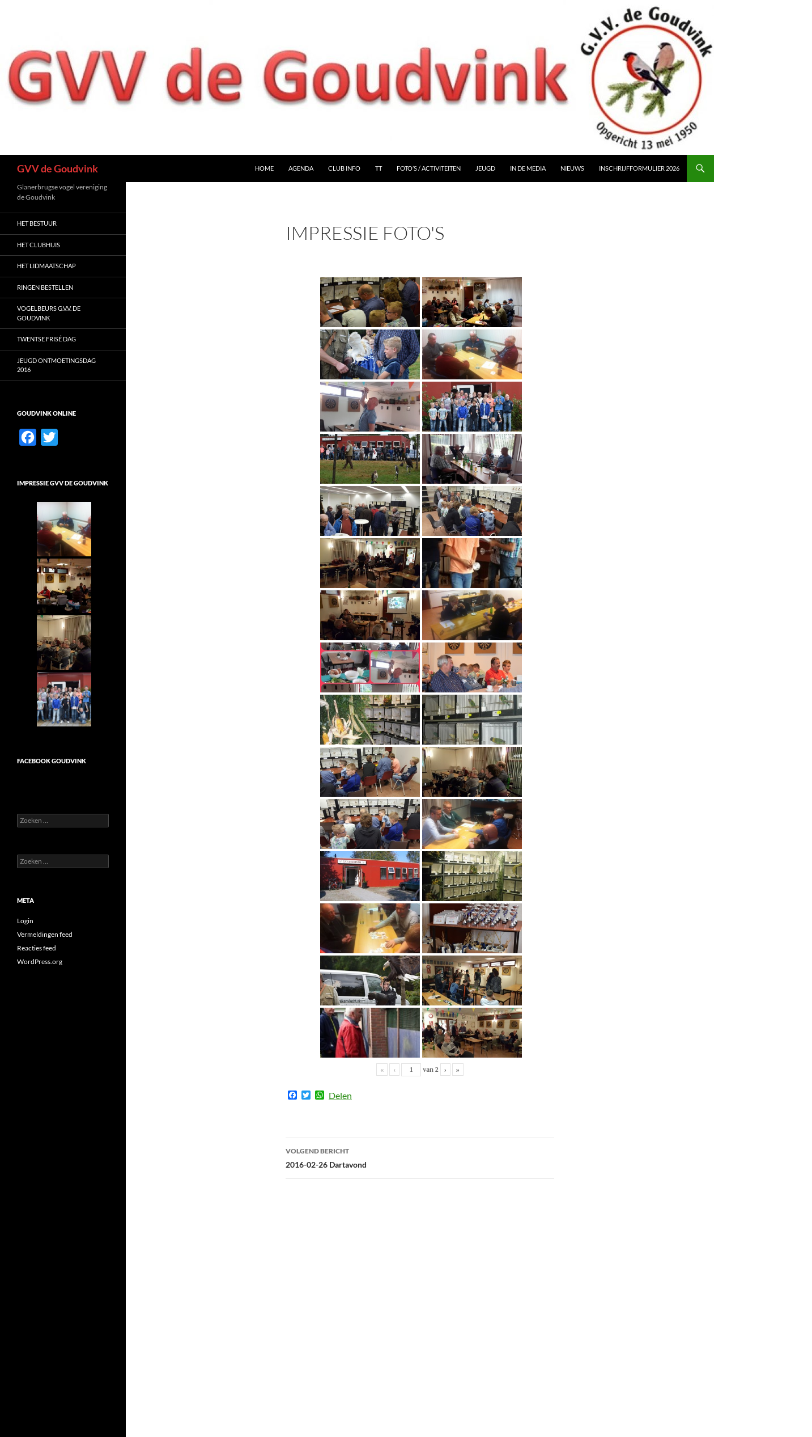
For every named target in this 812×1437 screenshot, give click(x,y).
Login (25, 920)
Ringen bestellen (45, 287)
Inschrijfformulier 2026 (639, 168)
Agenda (300, 168)
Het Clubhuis (38, 244)
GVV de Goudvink (57, 168)
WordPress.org (39, 961)
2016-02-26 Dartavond (420, 1156)
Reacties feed (36, 948)
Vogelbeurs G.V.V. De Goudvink (48, 313)
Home (264, 168)
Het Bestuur (37, 223)
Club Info (344, 168)
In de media (528, 168)
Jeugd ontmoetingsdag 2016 (56, 365)
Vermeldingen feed (45, 934)
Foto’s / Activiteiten (429, 168)
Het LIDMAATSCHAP (46, 265)
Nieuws (572, 168)
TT (378, 168)
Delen (340, 1095)
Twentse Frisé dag (46, 339)
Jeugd (485, 168)
